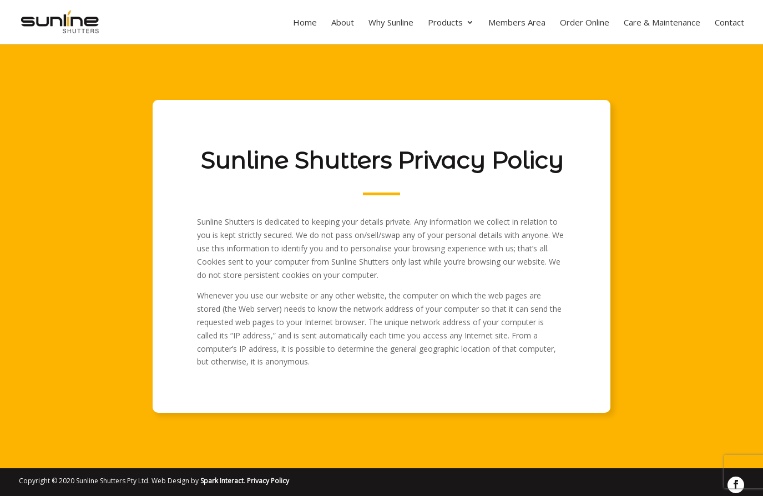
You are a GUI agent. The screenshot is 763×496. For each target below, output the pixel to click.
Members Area (516, 23)
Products (445, 23)
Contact (729, 23)
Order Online (584, 23)
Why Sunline (390, 23)
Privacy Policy (268, 480)
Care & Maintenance (662, 23)
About (342, 23)
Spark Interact (222, 480)
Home (305, 23)
